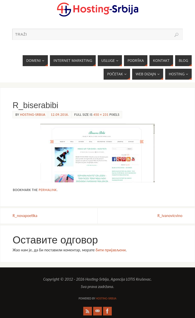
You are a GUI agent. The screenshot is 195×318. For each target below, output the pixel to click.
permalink (48, 190)
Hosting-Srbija (32, 114)
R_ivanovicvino (170, 215)
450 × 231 (100, 114)
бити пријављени (111, 250)
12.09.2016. (60, 114)
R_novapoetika (24, 215)
